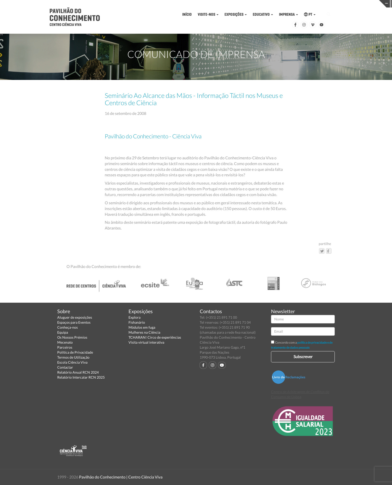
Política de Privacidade (75, 352)
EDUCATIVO (263, 14)
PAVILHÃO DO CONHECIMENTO (197, 4)
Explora (134, 317)
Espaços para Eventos (73, 322)
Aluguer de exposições (74, 317)
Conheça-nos (67, 327)
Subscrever (303, 356)
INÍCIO (187, 14)
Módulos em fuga (141, 327)
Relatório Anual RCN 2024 (78, 372)
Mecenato (65, 342)
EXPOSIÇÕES (235, 14)
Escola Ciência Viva (72, 362)
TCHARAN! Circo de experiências (154, 337)
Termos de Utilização (73, 357)
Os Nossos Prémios (72, 337)
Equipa (62, 332)
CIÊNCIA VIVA (282, 3)
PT (310, 14)
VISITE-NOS (208, 14)
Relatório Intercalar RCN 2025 (81, 377)
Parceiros (64, 347)
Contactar (65, 367)
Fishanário (136, 322)
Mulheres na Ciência (144, 332)
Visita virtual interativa (146, 342)
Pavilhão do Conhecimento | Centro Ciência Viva (120, 477)
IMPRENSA (288, 14)
